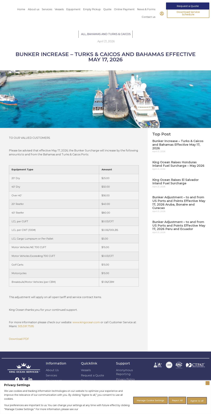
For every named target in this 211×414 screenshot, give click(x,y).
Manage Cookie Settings (140, 400)
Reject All (172, 400)
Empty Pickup (92, 15)
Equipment (73, 15)
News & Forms (146, 15)
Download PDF (19, 345)
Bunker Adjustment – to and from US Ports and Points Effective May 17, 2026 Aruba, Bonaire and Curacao (178, 209)
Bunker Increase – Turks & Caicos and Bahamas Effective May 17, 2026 (177, 150)
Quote (107, 15)
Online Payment (124, 15)
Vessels (59, 15)
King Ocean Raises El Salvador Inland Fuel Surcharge (175, 187)
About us (33, 15)
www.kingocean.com (86, 328)
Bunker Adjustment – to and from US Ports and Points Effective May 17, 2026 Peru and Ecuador (178, 231)
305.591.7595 (26, 332)
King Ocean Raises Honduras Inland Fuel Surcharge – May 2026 (178, 170)
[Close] (208, 383)
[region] (105, 397)
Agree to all (195, 400)
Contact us (148, 22)
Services (47, 15)
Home (21, 15)
